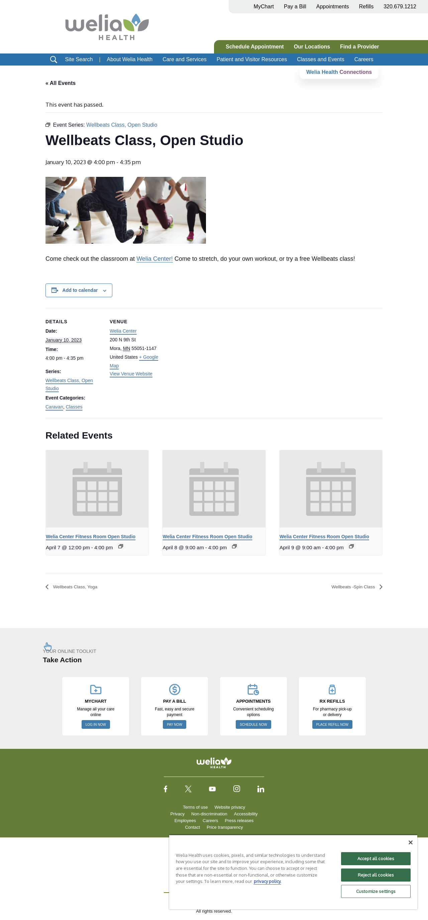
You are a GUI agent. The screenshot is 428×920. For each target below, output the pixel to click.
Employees (185, 820)
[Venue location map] (209, 354)
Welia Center (123, 331)
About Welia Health (129, 59)
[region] (293, 871)
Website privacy (229, 807)
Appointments (332, 6)
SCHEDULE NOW (253, 725)
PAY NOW (174, 725)
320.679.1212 (400, 6)
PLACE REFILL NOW (332, 725)
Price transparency (225, 827)
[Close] (411, 842)
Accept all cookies (375, 858)
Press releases (239, 820)
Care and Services (185, 59)
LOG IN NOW (96, 725)
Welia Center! (154, 259)
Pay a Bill (295, 6)
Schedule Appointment (255, 46)
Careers (363, 59)
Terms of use (195, 807)
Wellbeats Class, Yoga (79, 587)
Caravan (54, 407)
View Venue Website (131, 373)
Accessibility (246, 814)
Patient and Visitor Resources (252, 59)
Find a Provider (359, 46)
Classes (74, 407)
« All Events (60, 83)
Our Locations (312, 46)
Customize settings (376, 891)
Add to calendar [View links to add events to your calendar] (80, 290)
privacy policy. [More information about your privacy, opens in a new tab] (267, 881)
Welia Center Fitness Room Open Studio (90, 536)
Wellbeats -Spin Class (349, 587)
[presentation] (97, 489)
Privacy (177, 814)
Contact (192, 827)
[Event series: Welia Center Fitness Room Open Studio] (120, 547)
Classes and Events (320, 59)
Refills (366, 6)
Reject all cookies (376, 875)
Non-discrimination (209, 814)
